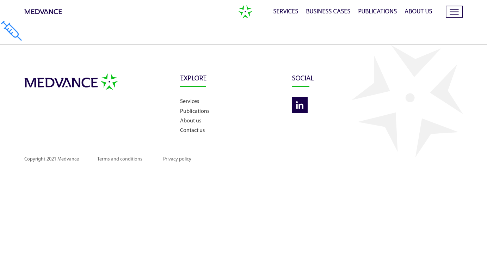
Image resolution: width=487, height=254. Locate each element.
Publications (377, 12)
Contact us (236, 130)
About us (418, 12)
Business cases (328, 12)
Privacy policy (205, 159)
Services (285, 12)
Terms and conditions (134, 159)
